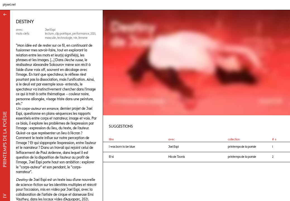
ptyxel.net (9, 4)
